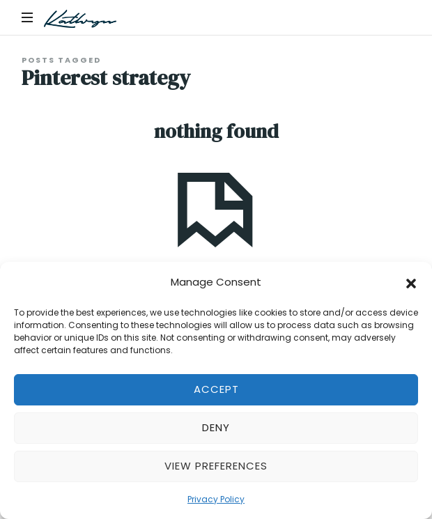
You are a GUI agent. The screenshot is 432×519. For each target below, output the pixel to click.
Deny (216, 427)
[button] (411, 282)
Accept (216, 389)
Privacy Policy (216, 499)
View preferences (216, 465)
